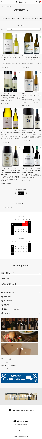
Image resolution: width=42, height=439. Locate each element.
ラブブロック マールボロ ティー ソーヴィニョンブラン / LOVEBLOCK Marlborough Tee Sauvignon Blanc (31, 57)
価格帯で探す (5, 297)
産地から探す (5, 305)
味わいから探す (6, 301)
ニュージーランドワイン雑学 (8, 365)
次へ (26, 193)
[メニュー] (1, 2)
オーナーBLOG (5, 362)
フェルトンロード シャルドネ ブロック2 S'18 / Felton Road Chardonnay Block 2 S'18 (10, 132)
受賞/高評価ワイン (8, 6)
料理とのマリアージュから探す (10, 309)
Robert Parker (6, 18)
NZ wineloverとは (6, 359)
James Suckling (16, 18)
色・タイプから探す (7, 292)
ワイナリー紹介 (5, 368)
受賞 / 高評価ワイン (7, 313)
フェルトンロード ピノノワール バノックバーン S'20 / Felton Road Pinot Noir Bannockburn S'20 (31, 170)
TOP (2, 6)
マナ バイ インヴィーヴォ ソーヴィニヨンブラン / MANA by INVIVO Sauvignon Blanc (10, 57)
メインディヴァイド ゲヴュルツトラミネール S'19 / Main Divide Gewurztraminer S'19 (31, 95)
